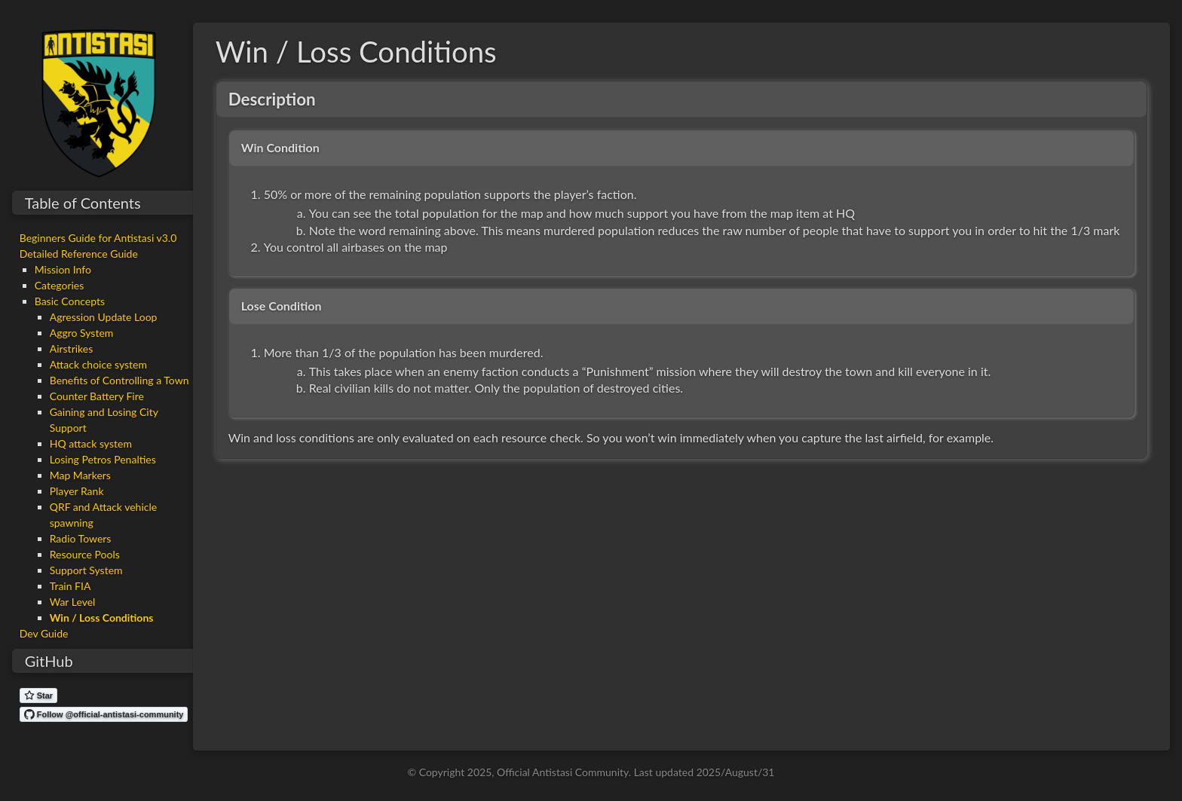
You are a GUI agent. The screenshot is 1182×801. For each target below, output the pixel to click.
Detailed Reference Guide (79, 253)
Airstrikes (71, 348)
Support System (86, 570)
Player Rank (77, 491)
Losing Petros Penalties (103, 459)
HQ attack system (91, 443)
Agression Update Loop (104, 316)
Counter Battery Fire (97, 396)
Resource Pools (85, 554)
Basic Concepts (70, 301)
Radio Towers (81, 538)
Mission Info (63, 269)
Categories (59, 285)
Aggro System (82, 332)
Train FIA (70, 585)
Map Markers (80, 475)
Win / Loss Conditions (102, 617)
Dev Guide (44, 633)
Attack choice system (98, 364)
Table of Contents (83, 203)
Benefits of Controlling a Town (119, 380)
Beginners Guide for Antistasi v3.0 (98, 237)
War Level (73, 601)
